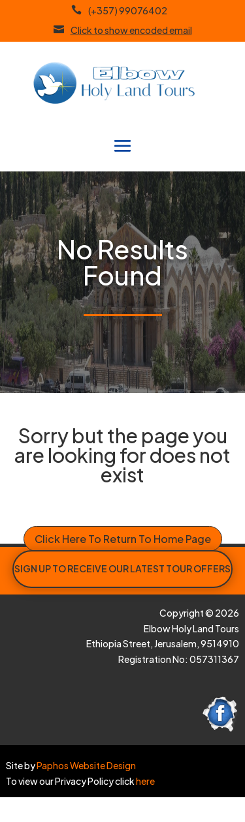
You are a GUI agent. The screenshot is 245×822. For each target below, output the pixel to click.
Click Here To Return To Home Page (123, 539)
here (145, 781)
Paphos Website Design (86, 765)
